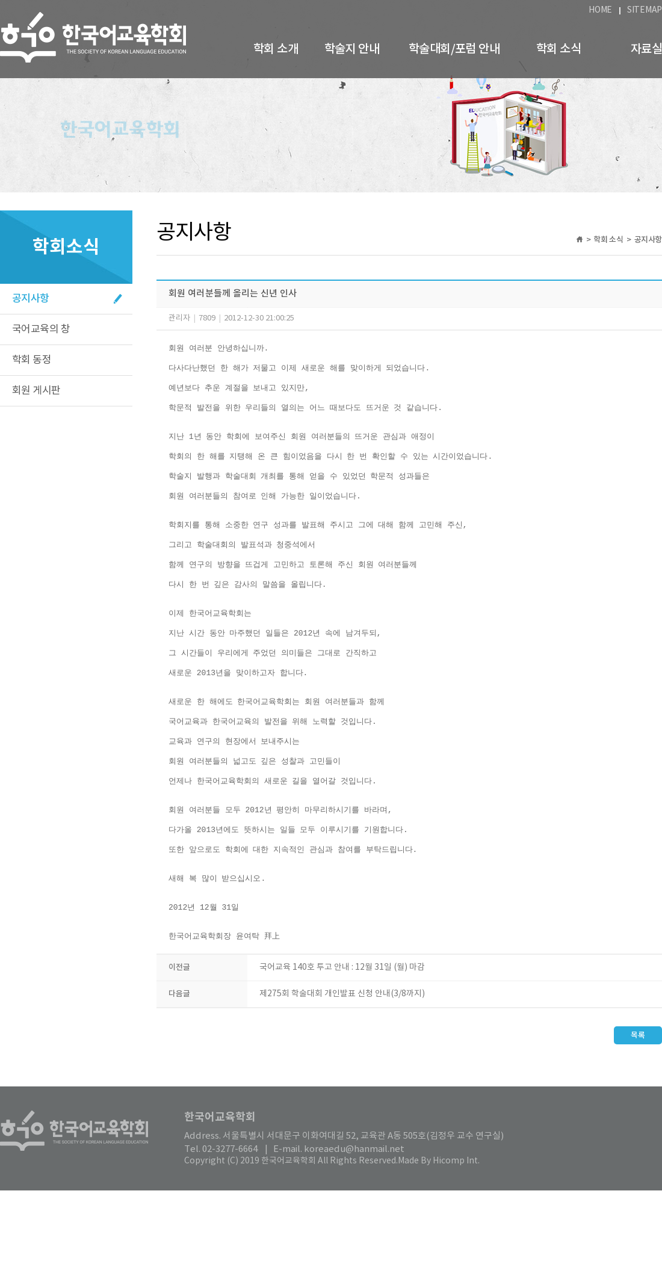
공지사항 (30, 299)
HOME (600, 10)
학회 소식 (558, 49)
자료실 (646, 49)
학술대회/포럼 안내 (454, 49)
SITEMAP (644, 10)
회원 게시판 (36, 391)
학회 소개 (275, 49)
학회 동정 (31, 360)
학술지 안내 (351, 49)
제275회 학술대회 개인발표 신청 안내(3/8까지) (342, 1071)
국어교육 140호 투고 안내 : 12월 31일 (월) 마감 (342, 1045)
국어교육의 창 (41, 329)
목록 (638, 1113)
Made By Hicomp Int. (439, 1238)
